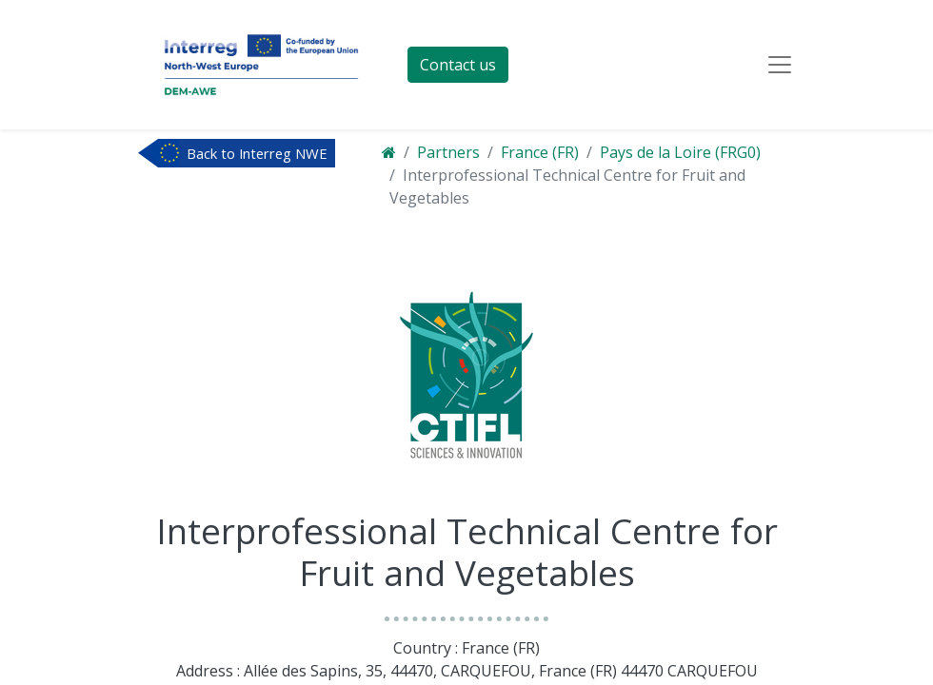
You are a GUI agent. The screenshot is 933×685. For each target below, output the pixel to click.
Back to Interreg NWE (257, 153)
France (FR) (540, 152)
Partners (448, 152)
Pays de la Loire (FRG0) (680, 152)
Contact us (458, 64)
